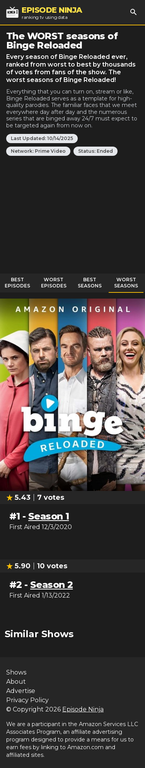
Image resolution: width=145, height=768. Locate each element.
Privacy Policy (27, 700)
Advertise (20, 691)
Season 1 (48, 516)
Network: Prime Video (38, 151)
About (16, 681)
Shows (16, 672)
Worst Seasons (126, 283)
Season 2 (51, 584)
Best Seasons (90, 283)
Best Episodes (17, 283)
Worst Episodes (54, 283)
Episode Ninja (83, 709)
